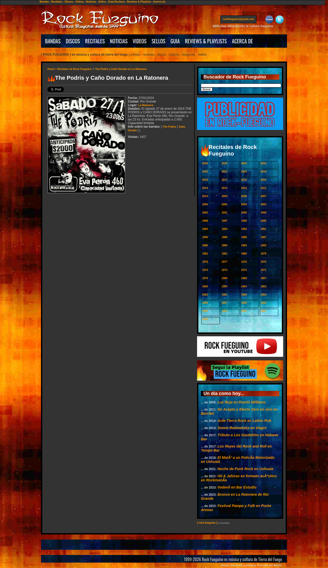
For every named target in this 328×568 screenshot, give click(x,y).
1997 (224, 220)
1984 (244, 245)
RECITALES (95, 41)
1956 (244, 302)
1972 (244, 270)
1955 (263, 302)
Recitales (57, 1)
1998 (205, 220)
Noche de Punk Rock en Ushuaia (245, 469)
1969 (224, 278)
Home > (52, 69)
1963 (263, 286)
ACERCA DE (242, 41)
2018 (205, 179)
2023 (263, 163)
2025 (224, 163)
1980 (244, 253)
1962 (205, 294)
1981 (224, 253)
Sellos (102, 1)
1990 (205, 237)
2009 (224, 196)
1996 (244, 220)
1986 (205, 245)
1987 (263, 237)
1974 (205, 270)
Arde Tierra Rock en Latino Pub (244, 421)
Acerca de (159, 1)
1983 (263, 245)
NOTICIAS (119, 41)
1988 (244, 237)
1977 (224, 261)
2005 (224, 204)
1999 (263, 212)
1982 (205, 253)
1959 (263, 294)
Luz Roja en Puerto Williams (241, 402)
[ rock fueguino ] (207, 522)
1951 (263, 311)
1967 (263, 278)
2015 (263, 179)
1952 (244, 311)
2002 (205, 212)
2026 (205, 163)
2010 (205, 196)
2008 (244, 196)
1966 (205, 286)
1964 (244, 286)
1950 (205, 319)
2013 (224, 188)
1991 (263, 229)
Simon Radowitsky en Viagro (242, 428)
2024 (244, 163)
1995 (263, 220)
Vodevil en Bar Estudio (237, 487)
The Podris (169, 126)
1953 (224, 311)
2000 (244, 212)
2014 (205, 188)
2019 (263, 171)
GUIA (175, 41)
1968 (244, 278)
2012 (244, 188)
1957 (224, 302)
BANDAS (53, 41)
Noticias (91, 1)
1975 (263, 261)
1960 (244, 294)
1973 (224, 270)
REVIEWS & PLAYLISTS (206, 41)
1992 (244, 229)
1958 (205, 302)
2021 (224, 171)
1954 (205, 311)
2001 (224, 212)
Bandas (44, 1)
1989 (224, 237)
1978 (205, 261)
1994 (205, 229)
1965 (224, 286)
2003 (263, 204)
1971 (263, 270)
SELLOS (159, 41)
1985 (224, 245)
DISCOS (73, 41)
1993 (224, 229)
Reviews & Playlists (139, 1)
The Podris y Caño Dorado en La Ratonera (121, 69)
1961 (224, 294)
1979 (263, 253)
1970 (205, 278)
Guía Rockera (116, 1)
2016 (244, 179)
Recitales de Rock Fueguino (74, 69)
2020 (244, 171)
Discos (69, 1)
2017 (224, 179)
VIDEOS (140, 41)
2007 (263, 196)
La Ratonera (145, 105)
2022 (205, 171)
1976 (244, 261)
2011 (263, 188)
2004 (244, 204)
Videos (79, 1)
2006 (205, 204)
